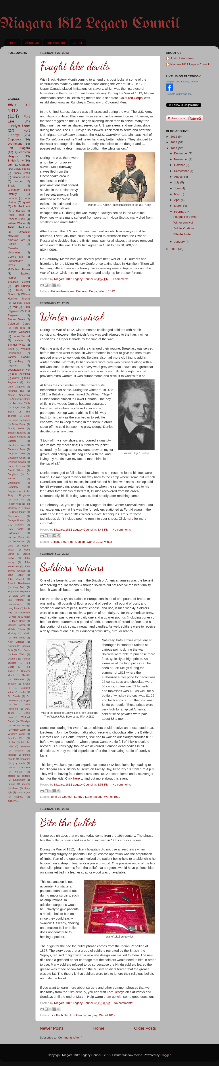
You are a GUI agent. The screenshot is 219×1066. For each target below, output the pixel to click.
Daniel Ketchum (16, 466)
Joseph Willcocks (19, 332)
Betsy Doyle (19, 424)
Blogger (165, 1055)
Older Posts (145, 1028)
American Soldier (21, 399)
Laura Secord (21, 336)
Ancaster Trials (21, 403)
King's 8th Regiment (19, 591)
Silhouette (18, 679)
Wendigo (25, 721)
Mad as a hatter (21, 616)
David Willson (16, 470)
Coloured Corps (86, 291)
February (180, 211)
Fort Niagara (19, 148)
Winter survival (71, 316)
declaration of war (19, 369)
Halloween (13, 533)
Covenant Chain (17, 457)
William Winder (17, 223)
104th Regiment (19, 227)
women (18, 181)
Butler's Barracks (17, 432)
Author (77, 43)
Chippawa (14, 139)
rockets (26, 784)
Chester (12, 441)
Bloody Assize (16, 428)
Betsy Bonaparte (21, 420)
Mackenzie (24, 612)
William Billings (21, 725)
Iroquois (12, 198)
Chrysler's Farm (16, 449)
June (177, 188)
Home (13, 43)
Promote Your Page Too (179, 94)
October (180, 165)
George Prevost (16, 520)
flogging (12, 754)
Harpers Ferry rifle (19, 537)
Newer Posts (51, 1028)
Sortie (22, 692)
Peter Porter (16, 214)
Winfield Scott (21, 302)
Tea (15, 704)
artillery (18, 361)
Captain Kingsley (17, 436)
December (181, 153)
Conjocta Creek (16, 453)
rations (97, 796)
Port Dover (24, 650)
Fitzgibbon (24, 495)
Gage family (19, 512)
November (181, 159)
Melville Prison (16, 629)
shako (15, 788)
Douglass (13, 474)
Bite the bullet (68, 822)
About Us (32, 43)
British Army (58, 541)
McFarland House (19, 269)
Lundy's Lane (83, 796)
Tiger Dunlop (76, 541)
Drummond (15, 143)
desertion (25, 746)
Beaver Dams (16, 319)
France (26, 508)
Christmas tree (16, 445)
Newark (12, 646)
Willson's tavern (16, 734)
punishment (19, 779)
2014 (174, 142)
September (182, 171)
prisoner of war (21, 177)
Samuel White (16, 344)
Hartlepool (18, 541)
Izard (10, 545)
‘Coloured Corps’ (131, 98)
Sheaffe (26, 675)
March (178, 205)
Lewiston (18, 340)
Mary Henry (18, 621)
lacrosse (25, 767)
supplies (18, 796)
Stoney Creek (21, 173)
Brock (11, 185)
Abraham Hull (16, 390)
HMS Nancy (15, 528)
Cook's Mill (15, 256)
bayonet (12, 365)
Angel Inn (19, 407)
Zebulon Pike (16, 738)
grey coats (19, 763)
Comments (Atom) (70, 1037)
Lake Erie (19, 595)
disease (19, 750)
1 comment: (120, 279)
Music (27, 633)
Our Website (55, 43)
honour (11, 767)
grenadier (25, 759)
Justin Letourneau (182, 58)
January (180, 241)
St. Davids (14, 696)
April (177, 200)
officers (11, 775)
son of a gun (23, 792)
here (71, 272)
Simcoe (12, 683)
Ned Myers (18, 637)
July (177, 182)
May (177, 194)
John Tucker (15, 575)
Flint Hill (18, 499)
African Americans (62, 291)
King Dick (19, 587)
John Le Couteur (61, 796)
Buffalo (12, 244)
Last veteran (16, 600)
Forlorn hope (14, 503)
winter (108, 541)
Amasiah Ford (16, 240)
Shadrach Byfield (19, 281)
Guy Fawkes (16, 524)
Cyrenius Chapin (17, 462)
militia (26, 373)
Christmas (19, 210)
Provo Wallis (19, 654)
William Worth (19, 729)
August (179, 176)
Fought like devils (75, 66)
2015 (174, 136)
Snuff (11, 348)
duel (14, 373)
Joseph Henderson (19, 583)
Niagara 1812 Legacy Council (90, 24)
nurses (18, 771)
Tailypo (26, 700)
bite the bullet (59, 1015)
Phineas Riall (16, 219)
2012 (174, 249)
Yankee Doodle (19, 357)
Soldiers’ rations (72, 567)
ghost (26, 202)
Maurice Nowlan (17, 625)
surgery (92, 1015)
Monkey (12, 633)
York (14, 307)
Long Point (13, 608)
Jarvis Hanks (22, 168)
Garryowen (13, 516)
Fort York (19, 327)
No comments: (122, 529)
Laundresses (14, 604)
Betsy (27, 415)
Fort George (116, 992)
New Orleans (16, 641)
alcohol (11, 742)
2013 (174, 148)
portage (26, 775)
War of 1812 (107, 291)
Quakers (12, 658)
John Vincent (16, 579)
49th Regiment (21, 206)
